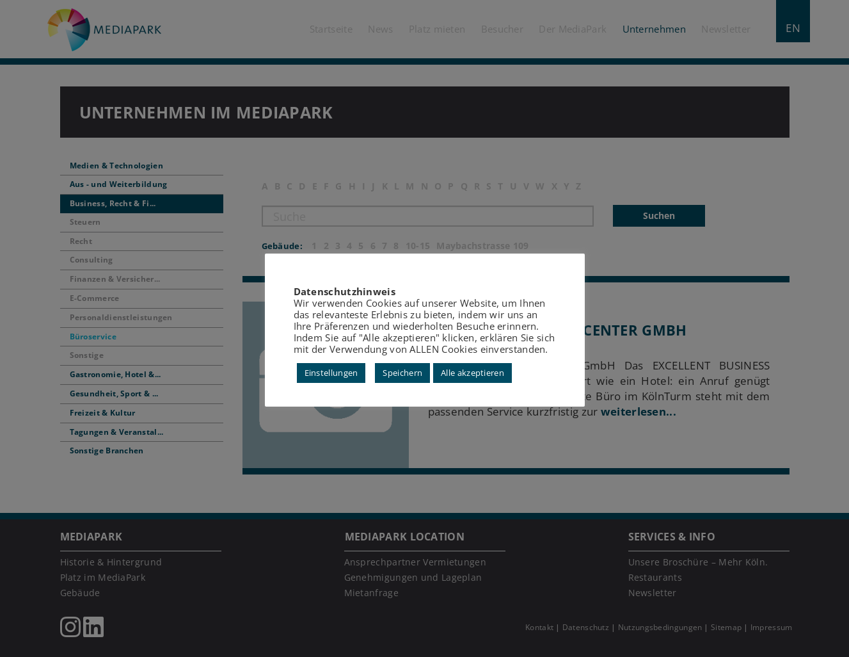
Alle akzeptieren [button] (472, 372)
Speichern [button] (402, 372)
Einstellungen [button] (331, 372)
